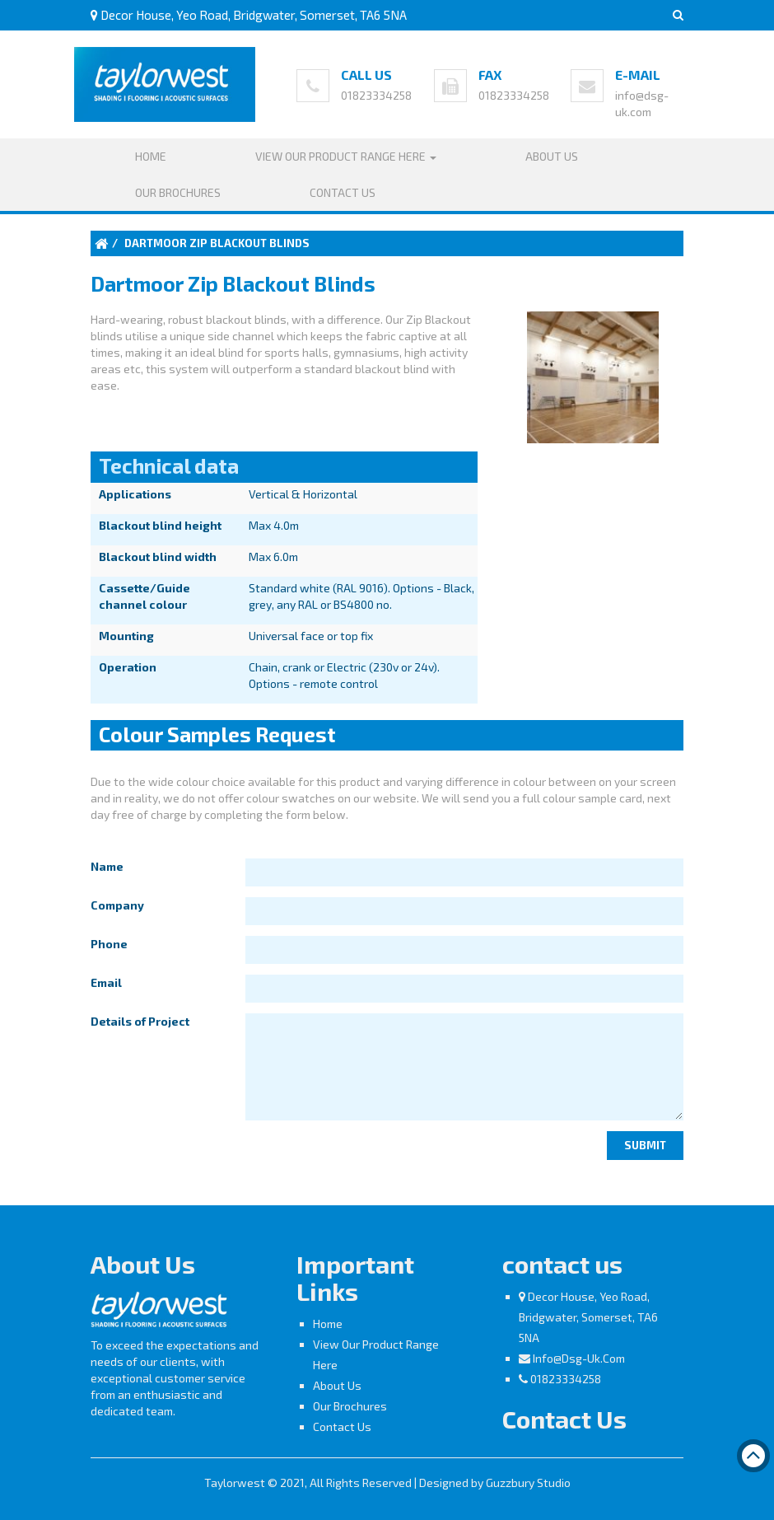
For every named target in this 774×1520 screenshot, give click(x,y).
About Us (551, 156)
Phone (109, 944)
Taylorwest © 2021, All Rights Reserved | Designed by (345, 1483)
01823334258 (376, 95)
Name (107, 866)
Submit (645, 1145)
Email (106, 982)
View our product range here (345, 156)
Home (150, 156)
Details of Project (140, 1021)
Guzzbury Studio (528, 1483)
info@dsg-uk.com (579, 1358)
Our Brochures (178, 192)
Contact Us (342, 192)
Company (117, 905)
